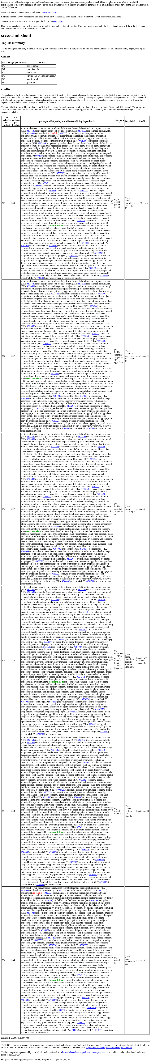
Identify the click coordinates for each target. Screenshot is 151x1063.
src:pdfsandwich (82, 253)
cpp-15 (117, 362)
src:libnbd (25, 151)
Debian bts (58, 21)
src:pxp (79, 268)
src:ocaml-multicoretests (32, 210)
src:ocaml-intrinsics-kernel (33, 193)
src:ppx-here (53, 263)
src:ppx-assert (103, 255)
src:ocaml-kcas (96, 193)
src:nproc (79, 153)
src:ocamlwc (26, 248)
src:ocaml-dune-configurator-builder (80, 178)
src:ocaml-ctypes (101, 171)
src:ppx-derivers (28, 260)
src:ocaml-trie (103, 233)
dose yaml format (51, 12)
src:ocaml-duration (55, 180)
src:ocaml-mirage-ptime (75, 205)
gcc (115, 204)
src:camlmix (99, 133)
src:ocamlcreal (89, 240)
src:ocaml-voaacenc (46, 238)
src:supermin (89, 270)
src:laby (62, 148)
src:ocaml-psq (27, 218)
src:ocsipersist (27, 250)
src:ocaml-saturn (68, 223)
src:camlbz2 (41, 133)
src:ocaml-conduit (60, 168)
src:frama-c (26, 143)
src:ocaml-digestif (91, 173)
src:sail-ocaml (50, 270)
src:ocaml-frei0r (78, 185)
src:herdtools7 (96, 143)
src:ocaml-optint (42, 213)
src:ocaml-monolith (36, 208)
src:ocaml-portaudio (45, 215)
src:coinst (62, 138)
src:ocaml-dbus (43, 173)
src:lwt (44, 151)
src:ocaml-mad (94, 198)
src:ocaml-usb (39, 235)
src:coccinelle (51, 138)
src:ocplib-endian (66, 248)
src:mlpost (25, 153)
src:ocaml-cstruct (85, 171)
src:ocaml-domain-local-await (83, 326)
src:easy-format (48, 141)
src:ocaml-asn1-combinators (75, 158)
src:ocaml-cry (56, 171)
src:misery (81, 151)
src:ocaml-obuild (64, 210)
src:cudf (96, 138)
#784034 (53, 245)
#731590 (52, 190)
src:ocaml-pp (75, 215)
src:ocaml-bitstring (73, 316)
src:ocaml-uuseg (82, 235)
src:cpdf (77, 138)
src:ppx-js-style (82, 263)
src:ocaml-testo (36, 233)
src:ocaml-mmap (87, 358)
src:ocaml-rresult (33, 223)
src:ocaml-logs (29, 198)
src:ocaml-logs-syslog (46, 198)
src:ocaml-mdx (86, 200)
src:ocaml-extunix (60, 183)
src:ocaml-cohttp (44, 168)
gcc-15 (117, 207)
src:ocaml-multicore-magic (97, 208)
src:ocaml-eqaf (83, 180)
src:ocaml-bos (50, 166)
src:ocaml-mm (92, 205)
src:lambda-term (73, 148)
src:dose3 (36, 141)
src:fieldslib (93, 141)
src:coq (70, 138)
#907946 (42, 143)
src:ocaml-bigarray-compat (70, 163)
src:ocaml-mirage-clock (80, 203)
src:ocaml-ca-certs (65, 166)
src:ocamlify (96, 243)
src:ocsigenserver (99, 248)
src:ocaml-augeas (41, 161)
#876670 (73, 255)
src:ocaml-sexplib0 (100, 223)
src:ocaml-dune (56, 178)
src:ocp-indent (52, 248)
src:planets (49, 255)
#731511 (40, 278)
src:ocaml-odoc (97, 210)
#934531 (31, 133)
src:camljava (87, 133)
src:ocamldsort (27, 243)
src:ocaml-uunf (67, 235)
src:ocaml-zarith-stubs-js (57, 240)
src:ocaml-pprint (88, 215)
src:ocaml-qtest (84, 371)
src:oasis (25, 156)
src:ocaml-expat (98, 180)
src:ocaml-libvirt (77, 195)
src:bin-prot (96, 128)
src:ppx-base (26, 258)
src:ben (72, 128)
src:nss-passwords (91, 153)
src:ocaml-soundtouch (74, 225)
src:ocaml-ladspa (32, 195)
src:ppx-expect (96, 260)
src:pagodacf (43, 253)
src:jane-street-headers (48, 146)
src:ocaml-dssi (27, 178)
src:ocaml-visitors (29, 238)
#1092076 (99, 253)
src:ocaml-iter (82, 193)
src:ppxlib (71, 268)
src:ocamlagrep (76, 240)
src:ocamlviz (100, 245)
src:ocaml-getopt (28, 188)
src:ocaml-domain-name (78, 176)
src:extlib (59, 141)
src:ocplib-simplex (83, 248)
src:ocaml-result (93, 220)
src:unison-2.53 (65, 273)
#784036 (85, 243)
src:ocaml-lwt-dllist (78, 198)
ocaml (117, 202)
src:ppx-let (94, 263)
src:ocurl (38, 250)
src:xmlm (82, 275)
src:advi (54, 128)
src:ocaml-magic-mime (37, 200)
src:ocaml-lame (47, 195)
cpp (116, 360)
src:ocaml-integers (97, 190)
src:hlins (33, 146)
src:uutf (93, 273)
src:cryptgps (87, 138)
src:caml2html (104, 131)
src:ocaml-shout (16, 35)
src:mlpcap (101, 151)
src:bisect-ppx (42, 131)
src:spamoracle (76, 270)
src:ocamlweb (39, 248)
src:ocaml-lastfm (61, 195)
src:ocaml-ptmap (56, 218)
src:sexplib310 (63, 270)
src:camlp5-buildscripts (58, 136)
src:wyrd (55, 275)
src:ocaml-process (105, 215)
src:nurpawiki (106, 153)
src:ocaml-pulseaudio (73, 218)
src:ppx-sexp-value (74, 265)
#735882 (60, 173)
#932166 (82, 131)
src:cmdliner (39, 138)
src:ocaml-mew (46, 203)
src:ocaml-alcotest (82, 156)
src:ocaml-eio (70, 180)
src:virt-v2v (37, 275)
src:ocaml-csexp (70, 171)
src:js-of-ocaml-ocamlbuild (98, 146)
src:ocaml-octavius (81, 210)
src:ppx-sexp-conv (37, 265)
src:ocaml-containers (97, 168)
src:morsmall (37, 153)
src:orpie (25, 253)
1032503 (62, 133)
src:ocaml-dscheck (98, 176)
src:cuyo (104, 138)
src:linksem (36, 151)
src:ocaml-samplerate (50, 223)
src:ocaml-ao (57, 158)
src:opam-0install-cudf (78, 250)
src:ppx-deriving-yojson (62, 260)
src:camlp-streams (29, 136)
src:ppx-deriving (43, 260)
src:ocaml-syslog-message (77, 383)
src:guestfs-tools (62, 143)
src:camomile (27, 138)
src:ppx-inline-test (67, 263)
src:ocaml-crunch (42, 171)
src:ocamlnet (64, 245)
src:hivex (25, 146)
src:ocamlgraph (56, 243)
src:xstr (90, 275)
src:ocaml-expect (28, 183)
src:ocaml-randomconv (36, 220)
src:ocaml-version (98, 235)
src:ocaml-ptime (41, 218)
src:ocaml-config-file (78, 168)
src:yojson (49, 278)
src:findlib (103, 141)
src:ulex (54, 273)
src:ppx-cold (66, 258)
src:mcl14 (62, 151)
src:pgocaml (39, 255)
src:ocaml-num (50, 210)
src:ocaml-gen (105, 185)
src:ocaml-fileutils (66, 336)
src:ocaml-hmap (67, 341)
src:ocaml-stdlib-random (46, 230)
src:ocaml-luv (63, 198)
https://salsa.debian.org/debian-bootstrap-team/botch (109, 1047)
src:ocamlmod (36, 245)
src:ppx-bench (39, 258)
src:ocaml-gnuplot (59, 188)
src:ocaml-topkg (89, 233)
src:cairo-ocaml (65, 131)
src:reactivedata (36, 270)
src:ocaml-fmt (50, 185)
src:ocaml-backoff (58, 161)
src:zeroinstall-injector (72, 278)
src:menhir (71, 151)
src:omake (47, 250)
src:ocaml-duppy (39, 180)
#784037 (83, 190)
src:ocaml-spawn (91, 225)
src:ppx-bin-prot (53, 258)
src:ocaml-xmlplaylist (78, 391)
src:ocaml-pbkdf (28, 215)
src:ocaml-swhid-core (84, 230)
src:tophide (26, 273)
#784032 (104, 275)
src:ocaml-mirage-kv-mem (52, 205)
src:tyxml (46, 273)
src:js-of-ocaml (78, 146)
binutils (117, 660)
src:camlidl (52, 133)
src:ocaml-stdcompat (96, 228)
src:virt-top (26, 275)
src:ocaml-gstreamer (77, 188)
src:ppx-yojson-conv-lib (55, 268)
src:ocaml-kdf (69, 346)
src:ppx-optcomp (69, 416)
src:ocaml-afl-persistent (62, 156)
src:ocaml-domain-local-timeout (53, 176)
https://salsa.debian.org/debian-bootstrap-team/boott (85, 1052)
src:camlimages (74, 133)
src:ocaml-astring (96, 158)
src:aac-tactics (43, 128)
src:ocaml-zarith (39, 240)
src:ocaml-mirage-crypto (102, 203)
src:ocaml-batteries (29, 163)
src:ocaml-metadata (29, 203)
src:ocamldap (102, 240)
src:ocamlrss (88, 245)
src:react (25, 270)
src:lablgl (34, 148)
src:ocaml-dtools (41, 178)
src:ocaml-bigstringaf (92, 163)
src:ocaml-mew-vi (61, 203)
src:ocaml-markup (56, 200)
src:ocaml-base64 (98, 161)
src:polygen (60, 255)
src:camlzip (101, 136)
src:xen (62, 275)
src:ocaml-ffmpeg (90, 183)
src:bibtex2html (83, 128)
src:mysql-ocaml (50, 153)
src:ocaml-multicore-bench (72, 208)
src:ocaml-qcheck (92, 218)
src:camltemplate (87, 136)
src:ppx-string (90, 265)
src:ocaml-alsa (96, 156)
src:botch (53, 131)
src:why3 (46, 275)
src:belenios (63, 128)
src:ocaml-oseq (57, 213)
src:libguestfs (102, 148)
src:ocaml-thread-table (53, 233)
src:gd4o (51, 143)
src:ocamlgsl (69, 243)
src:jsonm (25, 148)
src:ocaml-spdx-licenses (88, 378)
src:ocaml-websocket (65, 238)
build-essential (129, 201)
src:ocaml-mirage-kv (30, 205)
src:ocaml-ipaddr (68, 193)
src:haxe (74, 143)
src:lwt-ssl (52, 151)
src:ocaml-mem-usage (103, 200)
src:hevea (107, 143)
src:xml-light (72, 275)
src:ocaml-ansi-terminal (40, 158)
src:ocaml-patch (104, 213)
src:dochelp (26, 141)
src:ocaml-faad (74, 183)
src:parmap (54, 253)
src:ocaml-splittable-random (46, 228)
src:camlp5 (42, 136)
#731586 (82, 141)
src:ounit (33, 253)
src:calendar (92, 131)
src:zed (58, 278)
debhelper (118, 653)
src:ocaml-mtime (52, 208)
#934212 (81, 220)
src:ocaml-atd (27, 161)
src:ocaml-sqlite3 (66, 228)
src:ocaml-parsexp (88, 213)
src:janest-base (64, 146)
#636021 (93, 268)
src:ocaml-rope (81, 373)
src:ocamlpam (76, 245)
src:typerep (36, 273)
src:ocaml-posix (62, 215)
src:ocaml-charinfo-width (100, 166)
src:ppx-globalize (39, 263)
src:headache (84, 143)
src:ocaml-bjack (36, 166)
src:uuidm (84, 273)
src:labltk (54, 148)
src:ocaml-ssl (81, 228)
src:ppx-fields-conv (74, 413)
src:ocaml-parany (72, 213)
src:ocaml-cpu (27, 171)
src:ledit (85, 148)
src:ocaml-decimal (74, 173)
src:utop (76, 273)
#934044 (39, 156)
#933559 (38, 185)
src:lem (92, 148)
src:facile (68, 141)
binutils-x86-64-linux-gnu (118, 665)
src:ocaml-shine (41, 225)
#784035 (25, 245)
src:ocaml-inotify (65, 190)
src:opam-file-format (98, 250)
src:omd (55, 250)
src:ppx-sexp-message (56, 265)
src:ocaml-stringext (66, 230)
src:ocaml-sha (27, 225)
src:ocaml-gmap (44, 188)
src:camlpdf (74, 136)
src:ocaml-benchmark (48, 163)
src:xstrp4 (25, 278)
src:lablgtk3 (44, 148)
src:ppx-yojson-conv (35, 268)
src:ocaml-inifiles (34, 190)
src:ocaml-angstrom (81, 308)
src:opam (64, 250)
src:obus (48, 156)
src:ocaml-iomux (52, 193)
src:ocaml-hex (93, 188)
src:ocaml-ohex (28, 213)
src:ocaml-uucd (53, 235)
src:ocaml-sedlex (83, 223)
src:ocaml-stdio (28, 230)
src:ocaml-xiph (95, 238)
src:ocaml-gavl (92, 185)
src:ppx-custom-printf (97, 258)
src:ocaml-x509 (82, 238)
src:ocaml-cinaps (28, 168)
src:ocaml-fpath (63, 185)
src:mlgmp (91, 151)
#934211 (46, 183)
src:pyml (102, 268)
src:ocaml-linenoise (93, 195)
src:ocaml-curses (28, 173)
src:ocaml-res (64, 220)
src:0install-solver (29, 128)
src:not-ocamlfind (66, 153)
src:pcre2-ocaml (67, 253)
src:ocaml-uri (27, 235)
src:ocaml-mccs (72, 200)
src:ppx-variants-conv (69, 418)
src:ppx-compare (79, 258)
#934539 (31, 131)
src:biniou (105, 128)
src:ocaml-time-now (73, 233)
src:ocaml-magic (79, 351)
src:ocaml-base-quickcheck (78, 161)
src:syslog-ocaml (103, 270)
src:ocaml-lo (75, 348)
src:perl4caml (27, 255)
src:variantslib (103, 273)
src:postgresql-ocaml (88, 255)
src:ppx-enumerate (81, 260)
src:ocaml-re (52, 220)
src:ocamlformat (42, 243)
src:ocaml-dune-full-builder (71, 331)
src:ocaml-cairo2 (80, 166)
